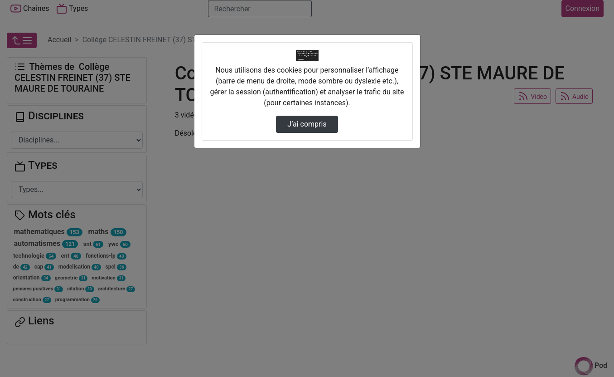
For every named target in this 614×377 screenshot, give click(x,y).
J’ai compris (306, 124)
